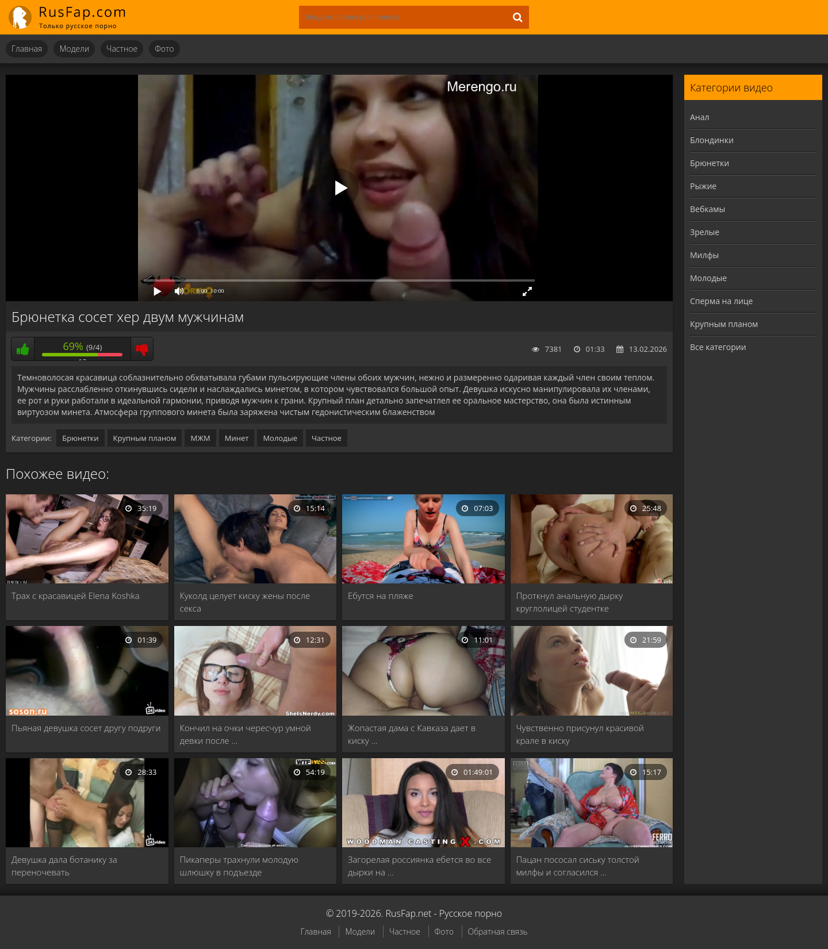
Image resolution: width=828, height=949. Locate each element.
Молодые (280, 438)
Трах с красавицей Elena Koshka (76, 595)
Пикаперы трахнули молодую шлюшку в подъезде (239, 866)
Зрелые (704, 231)
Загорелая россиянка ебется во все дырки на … (419, 866)
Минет (237, 438)
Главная (27, 48)
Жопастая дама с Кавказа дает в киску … (412, 734)
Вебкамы (707, 208)
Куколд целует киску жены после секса (245, 602)
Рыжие (703, 185)
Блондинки (712, 140)
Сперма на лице (721, 300)
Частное (121, 48)
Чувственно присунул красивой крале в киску (580, 734)
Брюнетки (80, 438)
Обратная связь (498, 931)
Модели (74, 48)
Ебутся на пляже (380, 595)
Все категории (718, 346)
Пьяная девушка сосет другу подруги (86, 727)
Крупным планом (145, 438)
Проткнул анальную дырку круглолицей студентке (569, 602)
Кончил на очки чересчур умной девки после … (245, 734)
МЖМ (200, 438)
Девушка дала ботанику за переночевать (64, 866)
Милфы (704, 254)
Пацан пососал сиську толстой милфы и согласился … (577, 866)
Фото (164, 48)
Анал (700, 117)
